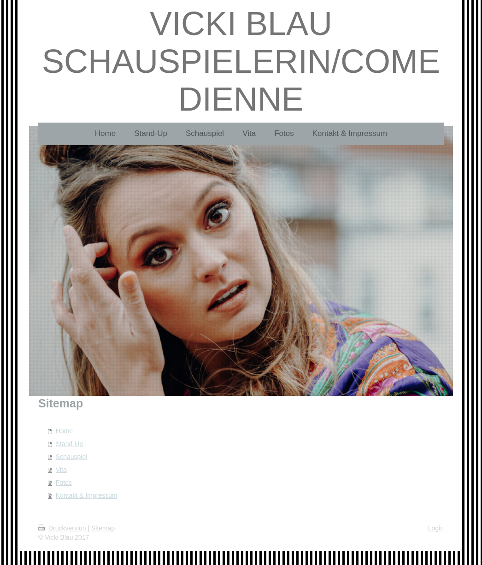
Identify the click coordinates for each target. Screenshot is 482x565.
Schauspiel (72, 456)
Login (436, 528)
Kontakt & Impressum (87, 495)
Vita (61, 469)
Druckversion (63, 528)
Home (64, 431)
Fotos (64, 482)
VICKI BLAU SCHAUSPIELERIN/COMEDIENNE (241, 61)
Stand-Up (69, 443)
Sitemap (103, 528)
